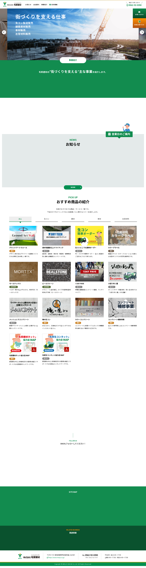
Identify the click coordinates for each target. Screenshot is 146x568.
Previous (4, 32)
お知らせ (28, 5)
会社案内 (36, 5)
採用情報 (53, 5)
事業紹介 (44, 5)
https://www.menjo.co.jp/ (56, 559)
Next (142, 32)
